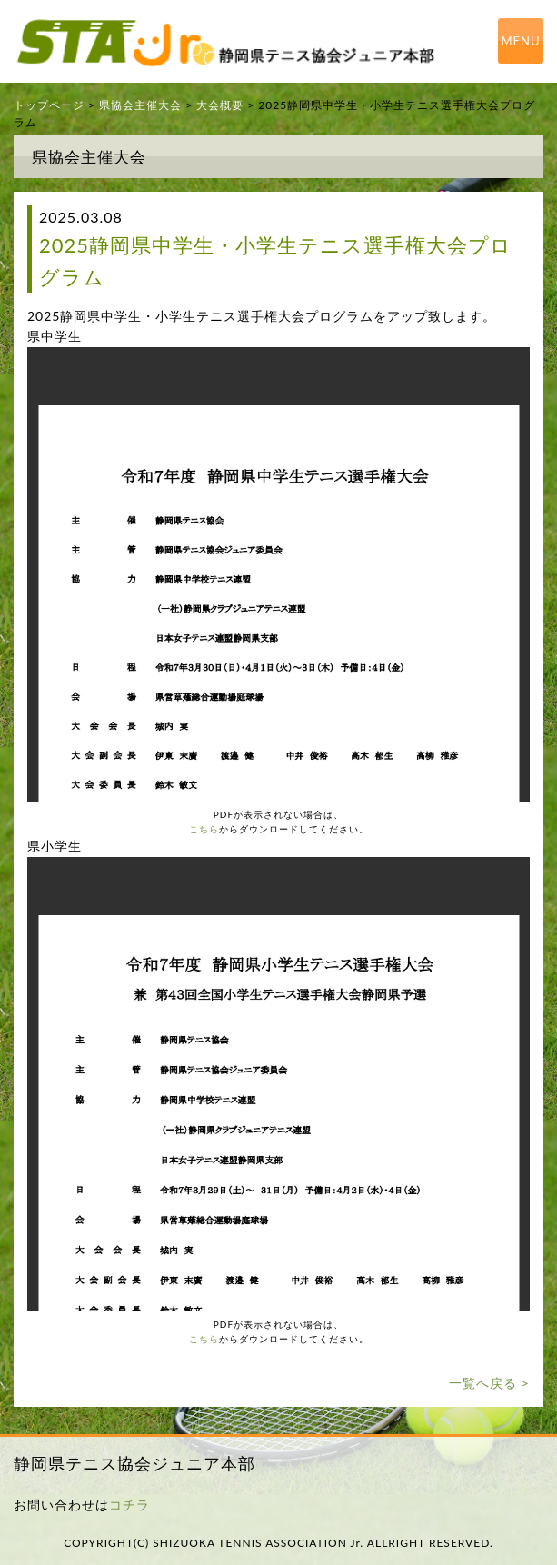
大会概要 (220, 105)
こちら (204, 828)
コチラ (129, 1504)
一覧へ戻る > (489, 1383)
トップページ (49, 105)
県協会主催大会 (140, 105)
